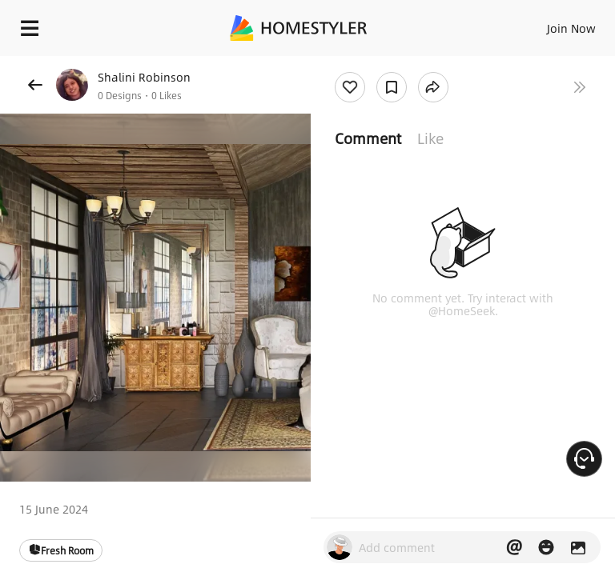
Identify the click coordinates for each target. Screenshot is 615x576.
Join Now (571, 28)
